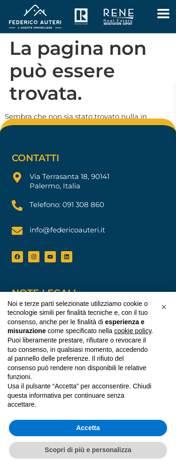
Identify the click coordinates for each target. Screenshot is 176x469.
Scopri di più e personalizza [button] (88, 450)
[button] (163, 306)
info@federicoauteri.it (67, 229)
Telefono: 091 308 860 (67, 204)
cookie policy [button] (132, 331)
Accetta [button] (88, 428)
